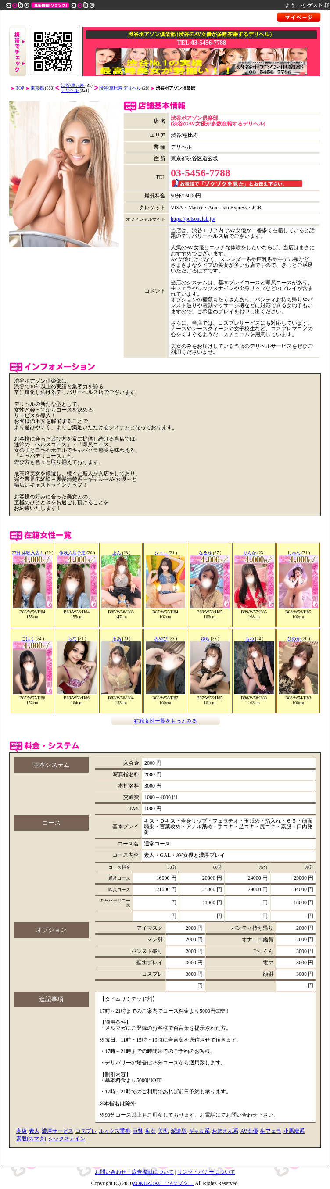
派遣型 (179, 1131)
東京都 (38, 88)
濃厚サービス (57, 1131)
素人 (34, 1131)
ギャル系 (199, 1131)
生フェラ (270, 1131)
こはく (29, 638)
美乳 (163, 1131)
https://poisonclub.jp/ (193, 219)
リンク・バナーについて (206, 1172)
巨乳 (138, 1131)
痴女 (150, 1131)
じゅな (294, 552)
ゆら (206, 638)
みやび (161, 638)
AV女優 (249, 1131)
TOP (20, 88)
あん (117, 552)
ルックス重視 (114, 1131)
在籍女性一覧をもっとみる (165, 721)
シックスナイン (66, 1138)
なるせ (206, 552)
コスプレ (86, 1131)
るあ (117, 638)
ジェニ (161, 552)
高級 (21, 1131)
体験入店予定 (73, 552)
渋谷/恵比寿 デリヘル (120, 88)
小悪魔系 (294, 1131)
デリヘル (70, 90)
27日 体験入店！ (28, 552)
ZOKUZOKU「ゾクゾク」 (163, 1183)
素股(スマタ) (31, 1138)
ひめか (294, 638)
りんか (250, 552)
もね (250, 638)
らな (73, 638)
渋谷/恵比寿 (73, 85)
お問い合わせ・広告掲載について (134, 1172)
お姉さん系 (225, 1131)
